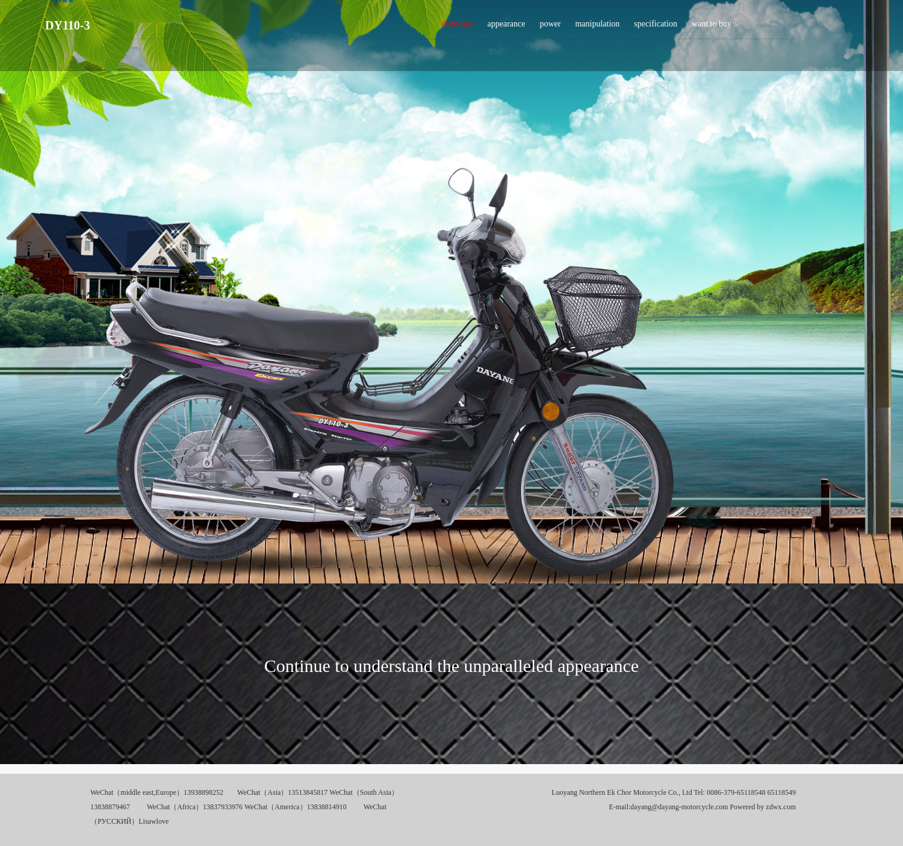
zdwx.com (781, 807)
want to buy (711, 27)
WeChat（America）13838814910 (295, 807)
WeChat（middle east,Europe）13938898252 (156, 792)
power (549, 27)
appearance (507, 27)
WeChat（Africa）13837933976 (195, 807)
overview (457, 27)
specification (655, 27)
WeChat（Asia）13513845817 (282, 792)
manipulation (597, 27)
